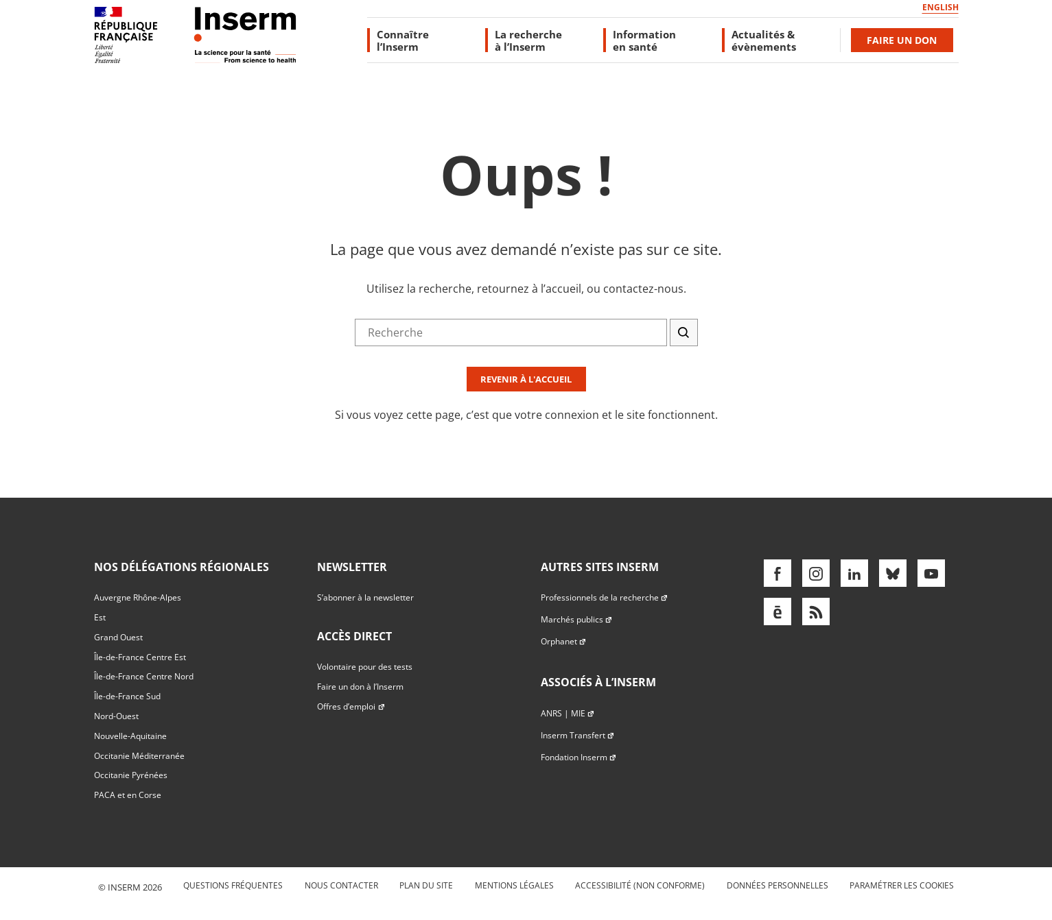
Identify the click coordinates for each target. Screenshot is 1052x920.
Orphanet (564, 641)
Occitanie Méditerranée (139, 756)
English (940, 7)
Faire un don (902, 40)
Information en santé (644, 40)
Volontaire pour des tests (364, 667)
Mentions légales (514, 885)
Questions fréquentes (233, 885)
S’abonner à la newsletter (365, 597)
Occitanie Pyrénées (130, 775)
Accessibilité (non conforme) (640, 885)
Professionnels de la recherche (604, 597)
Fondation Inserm (579, 757)
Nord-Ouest (116, 716)
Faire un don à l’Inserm (360, 686)
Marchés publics (577, 619)
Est (100, 617)
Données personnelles (777, 885)
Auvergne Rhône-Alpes (137, 597)
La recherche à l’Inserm (528, 40)
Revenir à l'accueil (526, 379)
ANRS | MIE (568, 713)
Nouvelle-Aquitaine (130, 736)
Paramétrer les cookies (902, 885)
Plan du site (426, 885)
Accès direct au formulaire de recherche (101, 132)
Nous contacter (341, 885)
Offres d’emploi (351, 706)
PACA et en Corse (127, 795)
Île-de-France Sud (127, 696)
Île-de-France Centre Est (140, 657)
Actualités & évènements (764, 40)
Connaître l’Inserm (403, 40)
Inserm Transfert (578, 735)
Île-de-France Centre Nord (144, 676)
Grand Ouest (118, 637)
